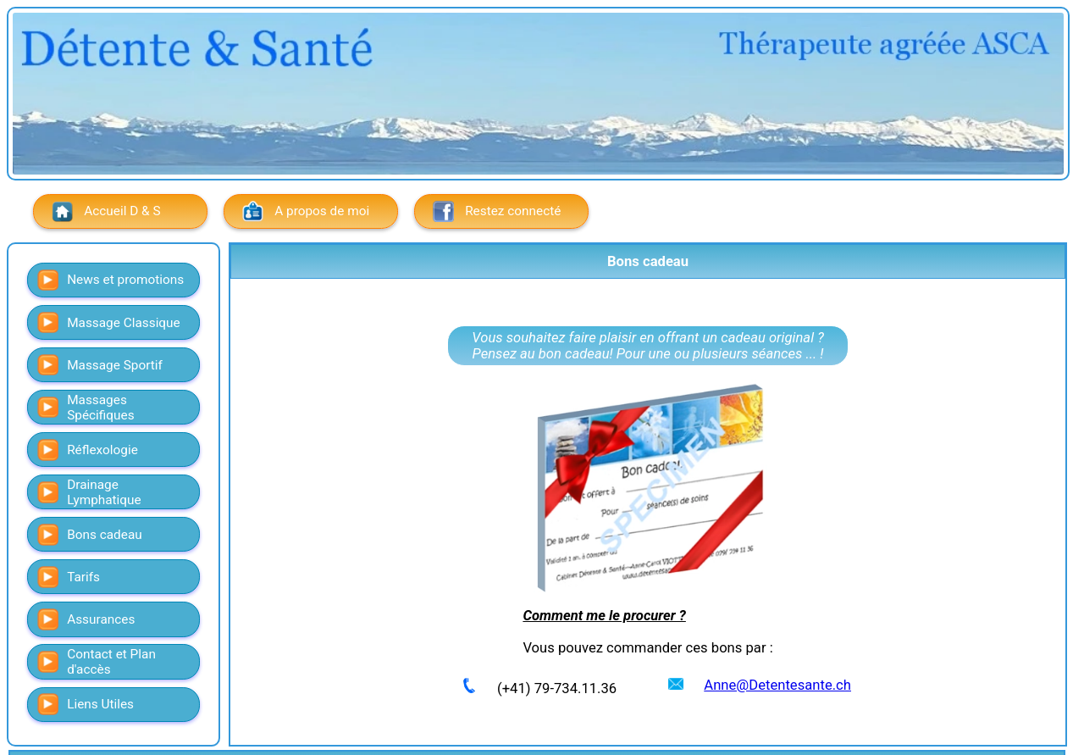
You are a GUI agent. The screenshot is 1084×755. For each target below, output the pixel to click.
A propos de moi (305, 212)
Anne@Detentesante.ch (777, 685)
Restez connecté (497, 212)
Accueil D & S (106, 212)
